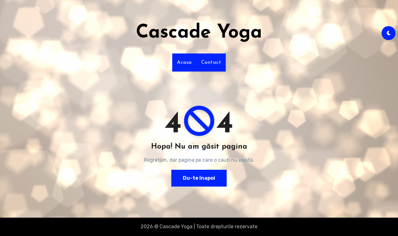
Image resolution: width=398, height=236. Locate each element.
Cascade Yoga (199, 33)
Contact (211, 62)
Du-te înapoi (199, 178)
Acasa (184, 62)
